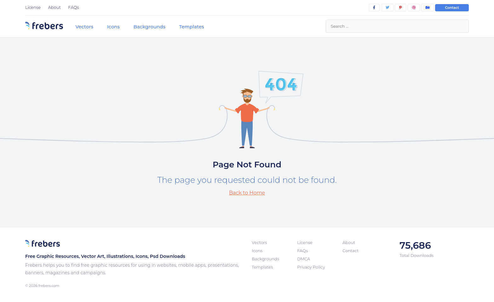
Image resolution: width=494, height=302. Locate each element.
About (54, 7)
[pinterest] (400, 7)
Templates (191, 27)
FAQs (73, 7)
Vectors (84, 27)
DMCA (303, 258)
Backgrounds (149, 27)
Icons (113, 27)
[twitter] (387, 7)
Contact (452, 7)
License (33, 7)
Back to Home (247, 192)
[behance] (427, 7)
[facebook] (374, 7)
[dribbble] (414, 7)
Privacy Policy (311, 267)
